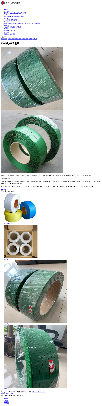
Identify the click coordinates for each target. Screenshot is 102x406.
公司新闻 (18, 27)
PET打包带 (14, 23)
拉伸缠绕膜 (14, 20)
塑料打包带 (21, 23)
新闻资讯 (6, 25)
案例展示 (6, 28)
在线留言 (12, 34)
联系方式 (6, 34)
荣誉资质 (23, 13)
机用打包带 (13, 16)
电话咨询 (6, 403)
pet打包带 (7, 16)
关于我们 (6, 11)
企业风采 (18, 13)
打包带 (6, 14)
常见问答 (12, 27)
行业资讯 (6, 27)
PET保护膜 (7, 20)
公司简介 (6, 13)
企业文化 (12, 13)
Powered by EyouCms (39, 392)
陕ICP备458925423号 (7, 393)
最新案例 (6, 30)
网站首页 (6, 9)
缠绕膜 (6, 18)
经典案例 (12, 30)
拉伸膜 (38, 23)
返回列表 (3, 189)
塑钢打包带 (20, 16)
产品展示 (6, 21)
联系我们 (6, 32)
